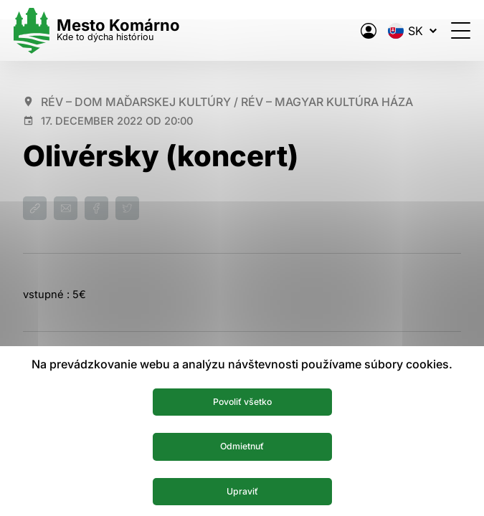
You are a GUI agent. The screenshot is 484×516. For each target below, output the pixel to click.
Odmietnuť (242, 444)
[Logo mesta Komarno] (106, 30)
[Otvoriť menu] (451, 30)
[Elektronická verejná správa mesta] (359, 31)
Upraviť (242, 490)
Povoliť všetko (242, 398)
